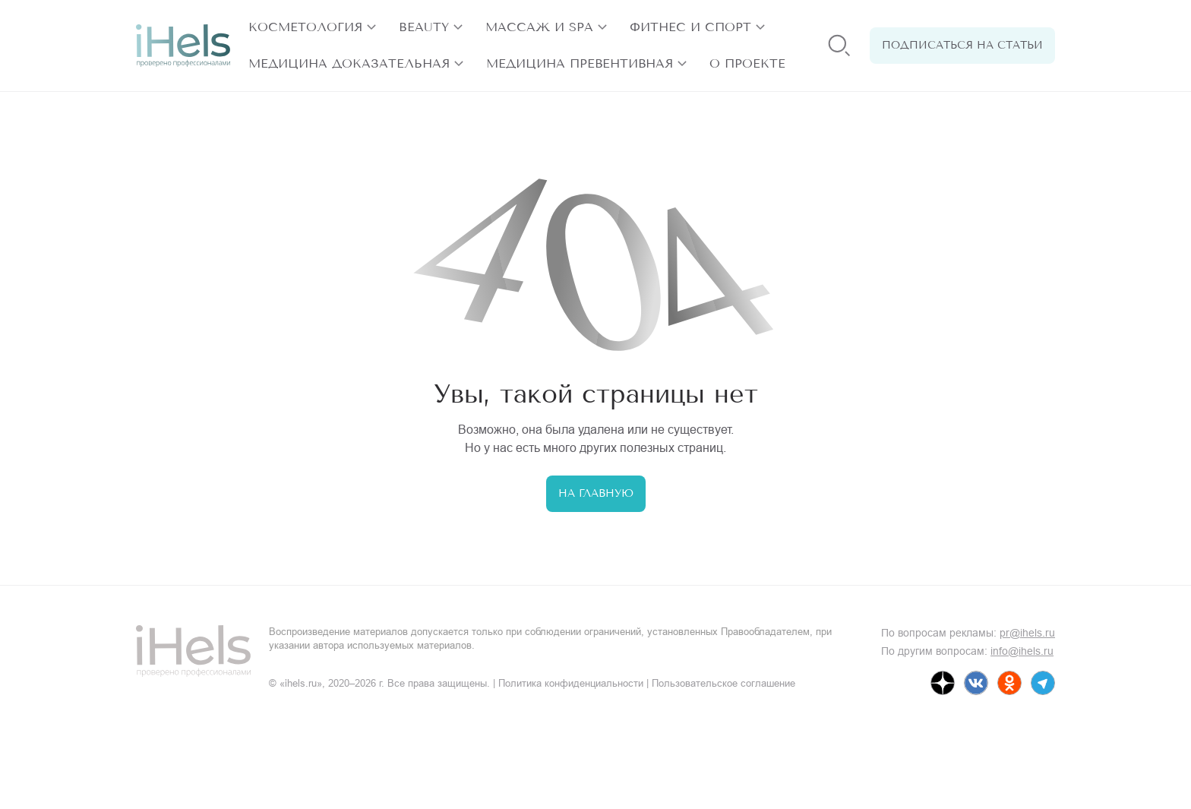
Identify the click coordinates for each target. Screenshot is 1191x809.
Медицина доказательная (349, 63)
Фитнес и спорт (690, 27)
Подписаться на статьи (962, 45)
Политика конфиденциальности (570, 683)
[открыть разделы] (371, 27)
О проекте (747, 63)
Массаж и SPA (539, 27)
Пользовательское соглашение (723, 683)
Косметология (305, 27)
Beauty (424, 27)
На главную (595, 493)
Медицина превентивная (579, 63)
